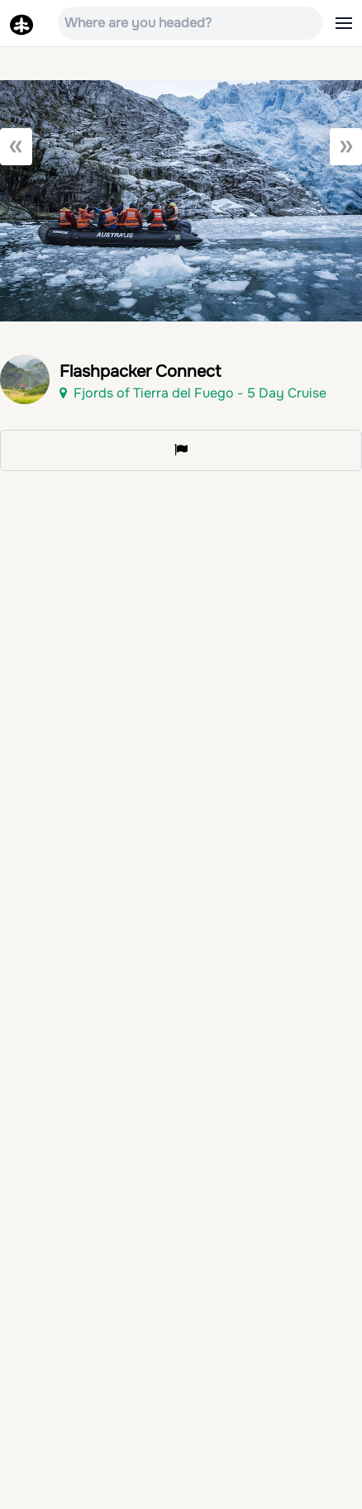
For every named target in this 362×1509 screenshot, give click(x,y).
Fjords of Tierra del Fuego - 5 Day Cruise (193, 393)
